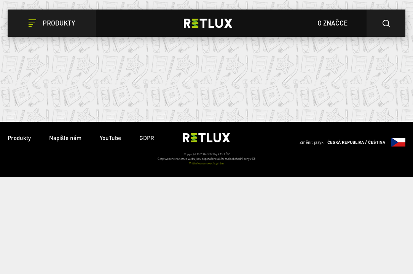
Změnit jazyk (352, 142)
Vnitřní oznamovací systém (206, 163)
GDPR (146, 138)
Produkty (19, 138)
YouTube (110, 138)
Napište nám (65, 138)
